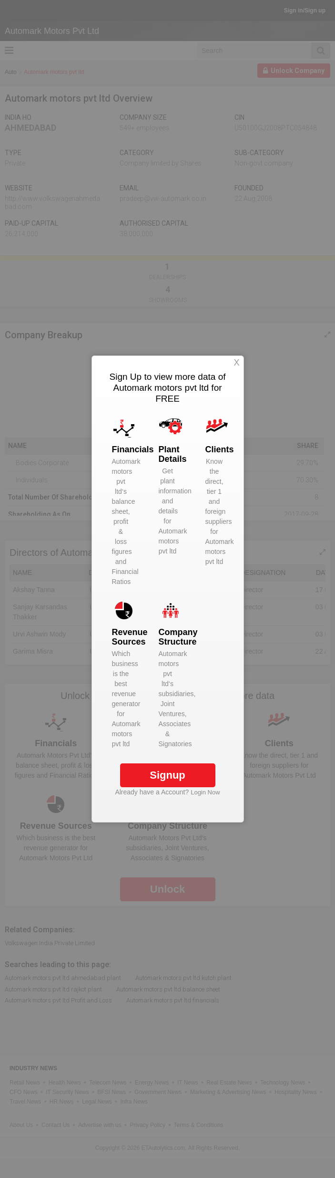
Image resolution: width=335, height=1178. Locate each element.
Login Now (205, 792)
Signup (167, 775)
